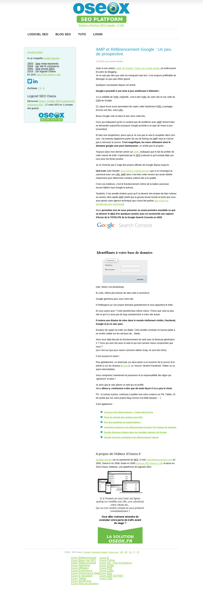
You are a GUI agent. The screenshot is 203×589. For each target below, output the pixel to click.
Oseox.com (114, 552)
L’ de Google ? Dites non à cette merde (137, 68)
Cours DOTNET (111, 575)
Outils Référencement (83, 562)
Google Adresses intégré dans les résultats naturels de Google (135, 432)
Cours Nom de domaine (84, 583)
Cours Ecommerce (81, 570)
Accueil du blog (35, 52)
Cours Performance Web (85, 573)
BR (121, 552)
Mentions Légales (99, 552)
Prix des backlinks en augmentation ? (123, 422)
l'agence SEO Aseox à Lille (149, 463)
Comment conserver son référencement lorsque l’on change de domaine (140, 427)
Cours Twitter (78, 578)
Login (97, 34)
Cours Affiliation (80, 568)
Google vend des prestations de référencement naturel (131, 437)
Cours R (104, 557)
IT (134, 552)
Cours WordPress (81, 581)
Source (125, 365)
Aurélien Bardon (104, 459)
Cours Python (107, 560)
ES (130, 552)
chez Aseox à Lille (49, 74)
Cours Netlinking (80, 565)
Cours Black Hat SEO (83, 560)
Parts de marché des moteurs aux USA (123, 417)
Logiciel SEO (38, 34)
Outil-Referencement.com (159, 459)
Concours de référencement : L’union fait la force (128, 412)
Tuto (82, 34)
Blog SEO (63, 34)
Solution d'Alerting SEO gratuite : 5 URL (101, 25)
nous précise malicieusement (135, 171)
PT (138, 552)
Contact (87, 552)
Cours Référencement (83, 557)
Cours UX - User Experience (115, 562)
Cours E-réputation (82, 575)
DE (126, 552)
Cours (106, 565)
